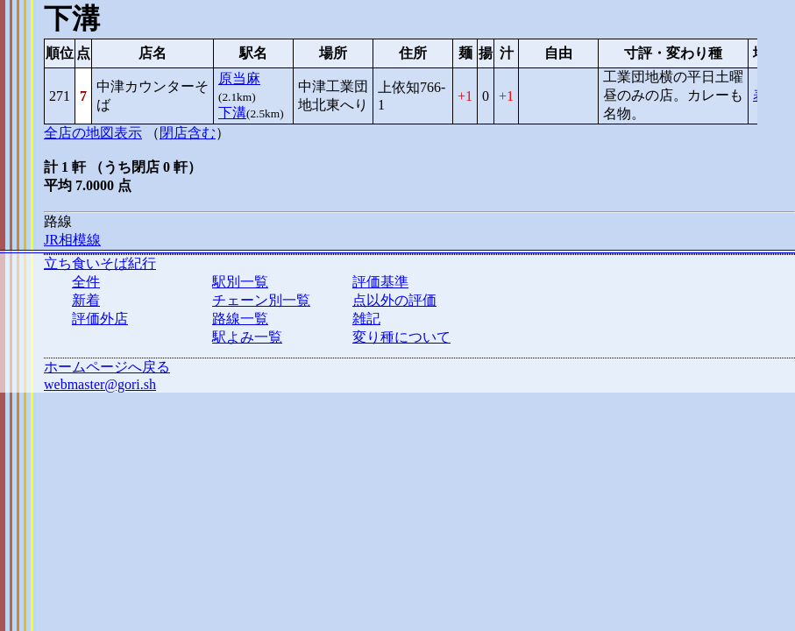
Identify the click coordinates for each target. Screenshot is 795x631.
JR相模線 (72, 239)
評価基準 (380, 281)
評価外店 (100, 318)
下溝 (232, 112)
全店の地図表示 (93, 132)
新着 (86, 300)
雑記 (366, 318)
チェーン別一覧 (261, 300)
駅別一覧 (240, 281)
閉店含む (188, 132)
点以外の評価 (394, 300)
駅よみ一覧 (247, 337)
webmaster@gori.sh (100, 384)
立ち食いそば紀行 (100, 263)
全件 (86, 281)
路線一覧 (240, 318)
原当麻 (239, 78)
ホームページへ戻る (107, 366)
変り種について (401, 337)
